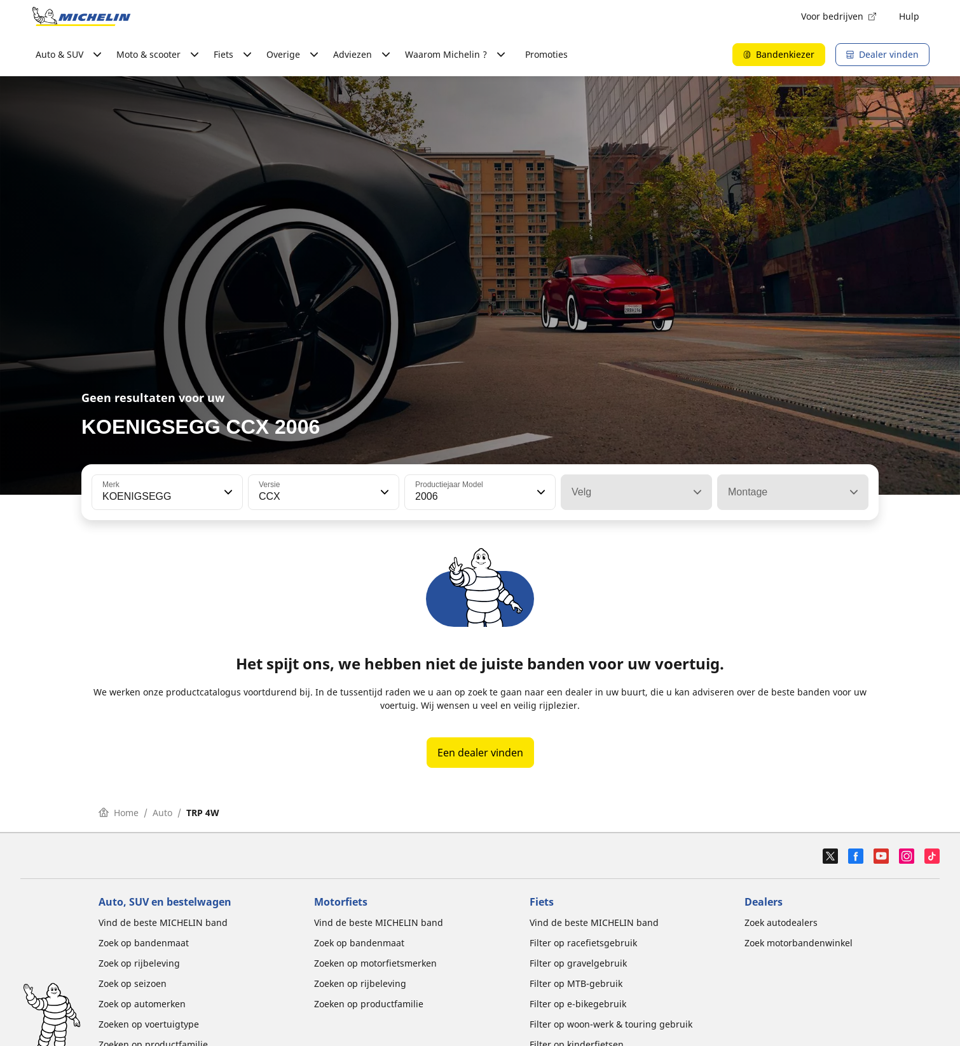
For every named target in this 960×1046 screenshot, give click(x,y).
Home (119, 813)
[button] (227, 492)
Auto (162, 813)
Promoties (546, 54)
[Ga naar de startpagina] (81, 16)
